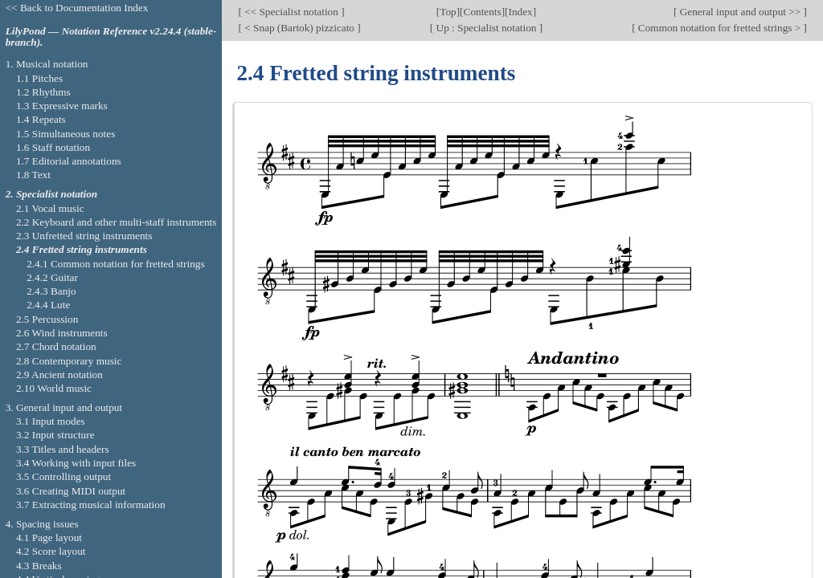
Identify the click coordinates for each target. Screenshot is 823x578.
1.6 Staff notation (53, 147)
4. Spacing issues (42, 524)
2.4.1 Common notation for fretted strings (115, 264)
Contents (483, 12)
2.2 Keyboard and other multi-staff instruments (116, 222)
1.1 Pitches (39, 78)
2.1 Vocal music (50, 208)
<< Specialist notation (291, 12)
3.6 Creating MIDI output (70, 491)
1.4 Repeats (41, 119)
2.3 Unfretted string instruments (84, 236)
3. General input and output (64, 407)
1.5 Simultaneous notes (65, 134)
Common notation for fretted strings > (720, 28)
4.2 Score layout (51, 551)
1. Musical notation (47, 64)
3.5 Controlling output (63, 476)
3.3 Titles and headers (62, 449)
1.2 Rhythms (43, 92)
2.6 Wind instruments (62, 333)
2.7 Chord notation (56, 346)
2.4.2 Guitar (52, 277)
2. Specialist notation (52, 194)
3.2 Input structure (55, 435)
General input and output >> (740, 12)
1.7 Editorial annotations (68, 161)
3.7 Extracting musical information (91, 505)
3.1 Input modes (50, 421)
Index (521, 12)
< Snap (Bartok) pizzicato (299, 28)
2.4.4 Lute (48, 305)
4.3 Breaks (39, 566)
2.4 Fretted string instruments (81, 249)
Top (448, 12)
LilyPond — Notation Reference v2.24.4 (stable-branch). (111, 37)
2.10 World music (54, 388)
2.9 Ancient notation (59, 374)
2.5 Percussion (47, 319)
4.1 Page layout (49, 537)
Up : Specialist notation (486, 28)
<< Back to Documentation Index (77, 8)
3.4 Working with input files (76, 463)
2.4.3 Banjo (51, 291)
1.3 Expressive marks (62, 106)
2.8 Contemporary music (69, 361)
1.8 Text (33, 175)
